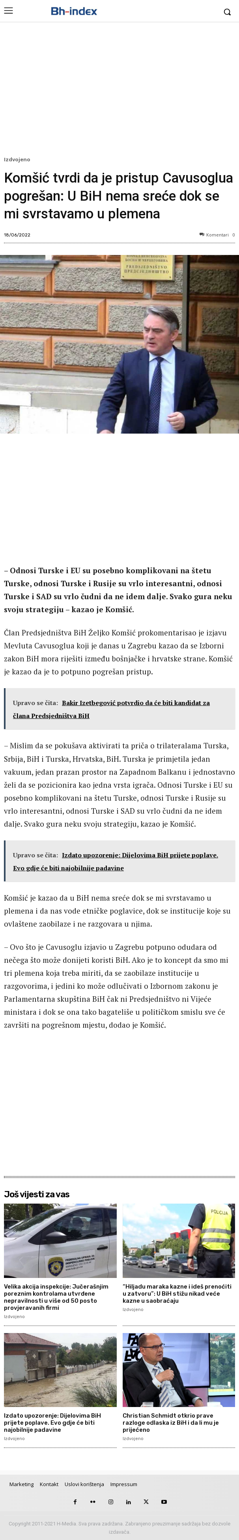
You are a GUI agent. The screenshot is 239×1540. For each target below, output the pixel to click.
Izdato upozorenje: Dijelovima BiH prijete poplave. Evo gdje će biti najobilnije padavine (52, 1422)
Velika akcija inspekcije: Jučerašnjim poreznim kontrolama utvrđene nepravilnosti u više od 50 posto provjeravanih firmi (56, 1297)
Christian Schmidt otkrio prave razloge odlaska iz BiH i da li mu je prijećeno (171, 1422)
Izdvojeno (18, 160)
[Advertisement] (119, 91)
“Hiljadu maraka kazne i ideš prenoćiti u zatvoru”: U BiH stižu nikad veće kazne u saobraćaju (177, 1293)
